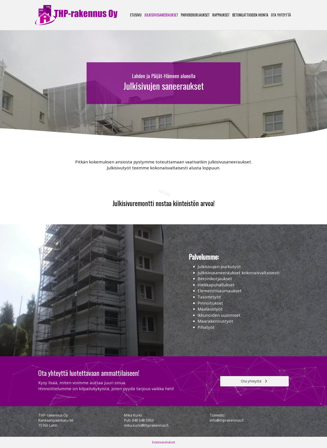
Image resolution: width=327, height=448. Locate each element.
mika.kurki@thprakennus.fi (146, 425)
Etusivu (136, 15)
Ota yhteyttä (281, 15)
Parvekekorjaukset (195, 15)
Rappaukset (221, 15)
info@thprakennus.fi (226, 420)
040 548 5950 (143, 420)
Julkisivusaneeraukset (161, 15)
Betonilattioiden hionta (250, 15)
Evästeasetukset (163, 442)
